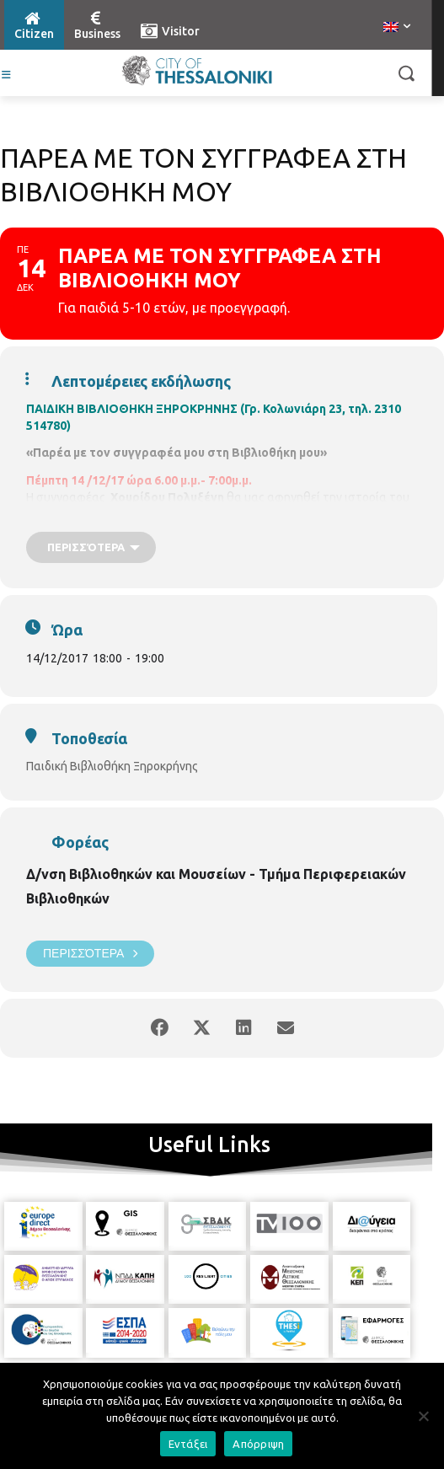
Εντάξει (188, 1444)
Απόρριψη (258, 1444)
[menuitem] (397, 28)
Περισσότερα (90, 953)
